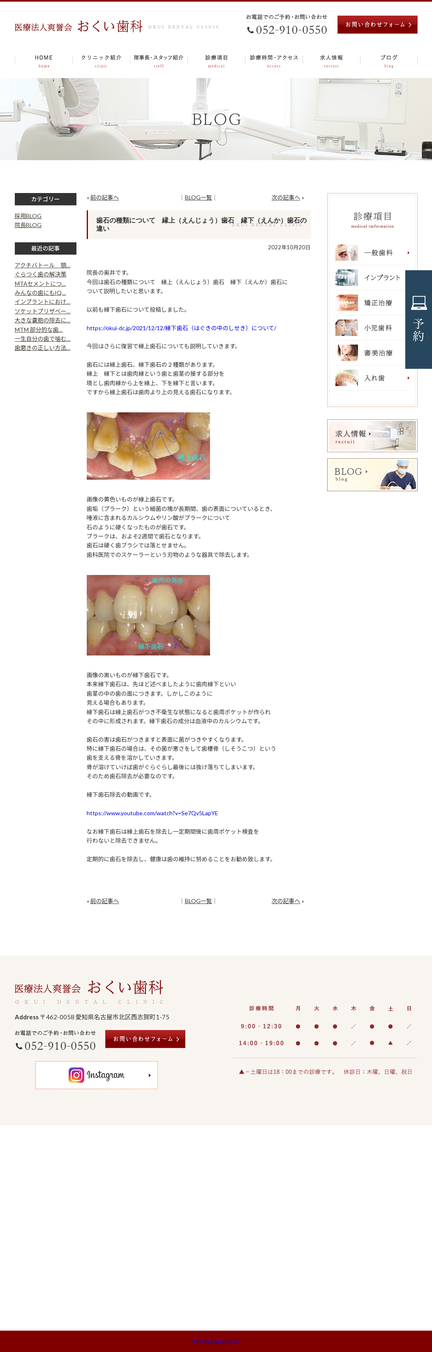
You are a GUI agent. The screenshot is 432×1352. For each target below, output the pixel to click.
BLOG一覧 (198, 197)
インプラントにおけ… (43, 301)
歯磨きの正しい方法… (43, 347)
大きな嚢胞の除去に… (43, 320)
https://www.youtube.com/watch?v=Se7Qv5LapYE (152, 812)
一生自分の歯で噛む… (43, 338)
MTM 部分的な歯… (39, 329)
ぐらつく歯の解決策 (41, 274)
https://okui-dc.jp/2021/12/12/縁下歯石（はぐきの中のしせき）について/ (182, 327)
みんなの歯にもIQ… (40, 292)
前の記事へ (104, 197)
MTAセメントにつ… (40, 283)
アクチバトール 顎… (43, 265)
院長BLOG (28, 224)
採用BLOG (28, 215)
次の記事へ (286, 197)
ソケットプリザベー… (43, 311)
